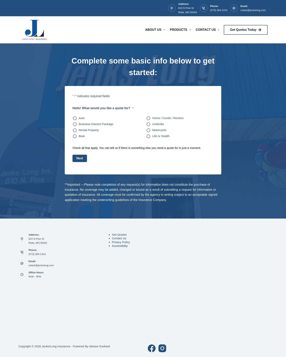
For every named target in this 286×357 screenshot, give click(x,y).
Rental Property (89, 130)
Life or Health (160, 136)
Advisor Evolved (99, 346)
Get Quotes (119, 234)
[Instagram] (162, 348)
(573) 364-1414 (218, 10)
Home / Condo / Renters (168, 118)
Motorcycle (159, 130)
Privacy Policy (121, 242)
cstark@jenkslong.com (253, 10)
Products (181, 29)
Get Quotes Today (245, 30)
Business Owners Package (96, 124)
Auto (82, 118)
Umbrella (158, 124)
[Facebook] (152, 348)
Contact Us (208, 29)
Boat (82, 136)
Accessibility (120, 245)
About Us (156, 29)
